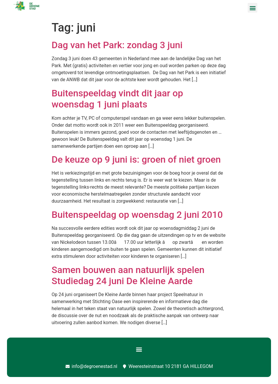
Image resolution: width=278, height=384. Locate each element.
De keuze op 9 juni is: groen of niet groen (136, 159)
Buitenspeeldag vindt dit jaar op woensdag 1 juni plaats (117, 99)
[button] (252, 8)
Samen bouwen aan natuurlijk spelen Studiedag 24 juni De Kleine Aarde (128, 275)
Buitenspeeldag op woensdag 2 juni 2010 (137, 214)
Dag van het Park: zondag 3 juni (117, 45)
